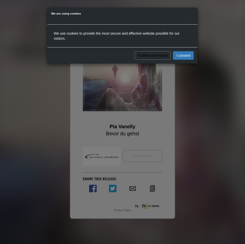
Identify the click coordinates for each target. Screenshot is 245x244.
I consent (183, 55)
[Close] (192, 18)
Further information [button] (152, 55)
